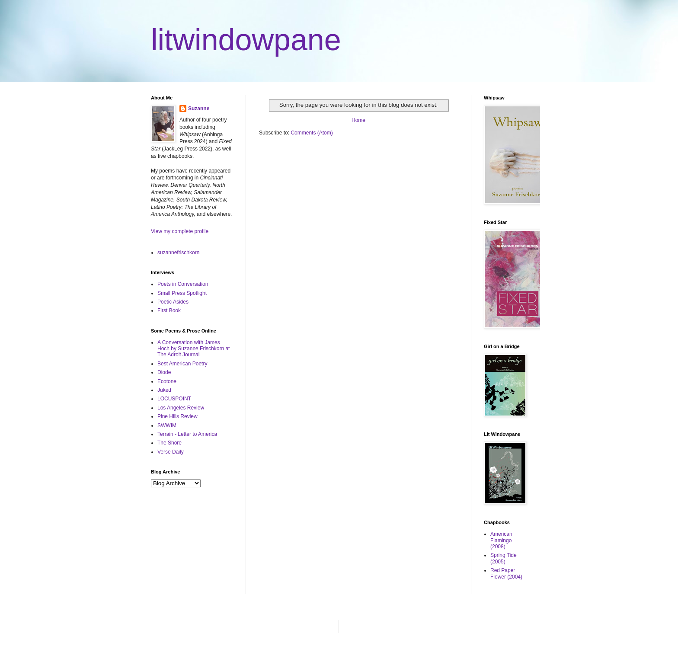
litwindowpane (246, 40)
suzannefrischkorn (178, 252)
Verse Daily (170, 452)
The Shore (169, 443)
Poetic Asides (173, 302)
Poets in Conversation (182, 284)
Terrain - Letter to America (187, 434)
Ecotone (166, 381)
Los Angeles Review (180, 408)
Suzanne (198, 109)
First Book (169, 310)
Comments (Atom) (312, 133)
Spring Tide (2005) (503, 558)
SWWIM (166, 425)
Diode (164, 372)
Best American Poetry (182, 364)
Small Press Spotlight (182, 293)
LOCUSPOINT (174, 399)
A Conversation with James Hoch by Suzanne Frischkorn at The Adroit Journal (193, 348)
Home (358, 120)
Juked (164, 390)
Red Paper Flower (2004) (506, 573)
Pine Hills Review (177, 416)
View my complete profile (179, 231)
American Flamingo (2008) (501, 540)
